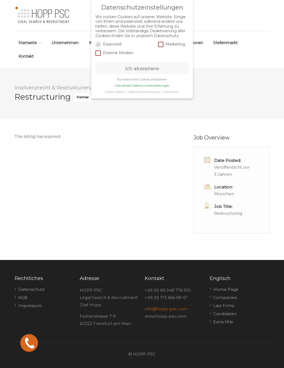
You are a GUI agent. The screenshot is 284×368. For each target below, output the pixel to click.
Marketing (171, 44)
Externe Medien (114, 53)
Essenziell (108, 44)
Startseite (27, 42)
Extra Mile (223, 321)
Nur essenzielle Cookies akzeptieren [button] (142, 79)
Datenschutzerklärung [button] (144, 92)
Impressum (30, 305)
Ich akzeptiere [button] (142, 68)
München (224, 193)
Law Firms (223, 305)
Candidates (224, 313)
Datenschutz (31, 289)
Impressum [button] (171, 92)
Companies (225, 297)
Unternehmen (65, 42)
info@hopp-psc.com (166, 308)
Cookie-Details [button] (115, 92)
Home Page (225, 289)
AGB (22, 297)
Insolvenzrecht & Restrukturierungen (60, 88)
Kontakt (26, 56)
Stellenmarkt (225, 42)
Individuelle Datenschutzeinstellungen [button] (142, 85)
